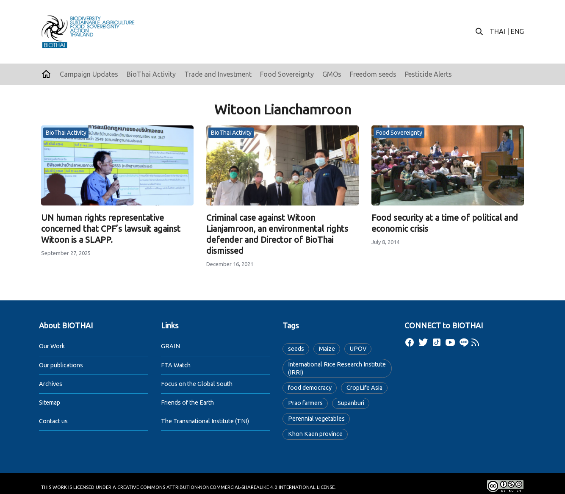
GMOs (331, 74)
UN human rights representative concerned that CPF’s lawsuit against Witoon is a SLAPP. (110, 228)
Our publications (61, 365)
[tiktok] (437, 342)
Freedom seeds (373, 74)
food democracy (310, 387)
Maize (327, 348)
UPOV (358, 348)
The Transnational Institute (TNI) (205, 421)
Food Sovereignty (287, 74)
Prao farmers (305, 403)
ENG (517, 31)
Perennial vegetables (316, 418)
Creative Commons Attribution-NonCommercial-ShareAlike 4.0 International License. (226, 487)
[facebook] (409, 342)
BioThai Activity (151, 74)
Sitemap (49, 402)
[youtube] (450, 342)
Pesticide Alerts (428, 74)
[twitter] (423, 342)
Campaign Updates (89, 74)
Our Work (52, 346)
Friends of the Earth (187, 402)
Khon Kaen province (315, 433)
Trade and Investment (218, 74)
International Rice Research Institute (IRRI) (337, 368)
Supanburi (351, 403)
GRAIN (170, 346)
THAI (497, 31)
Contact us (53, 421)
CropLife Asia (364, 387)
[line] (464, 342)
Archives (50, 383)
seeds (296, 348)
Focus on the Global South (197, 383)
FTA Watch (176, 365)
